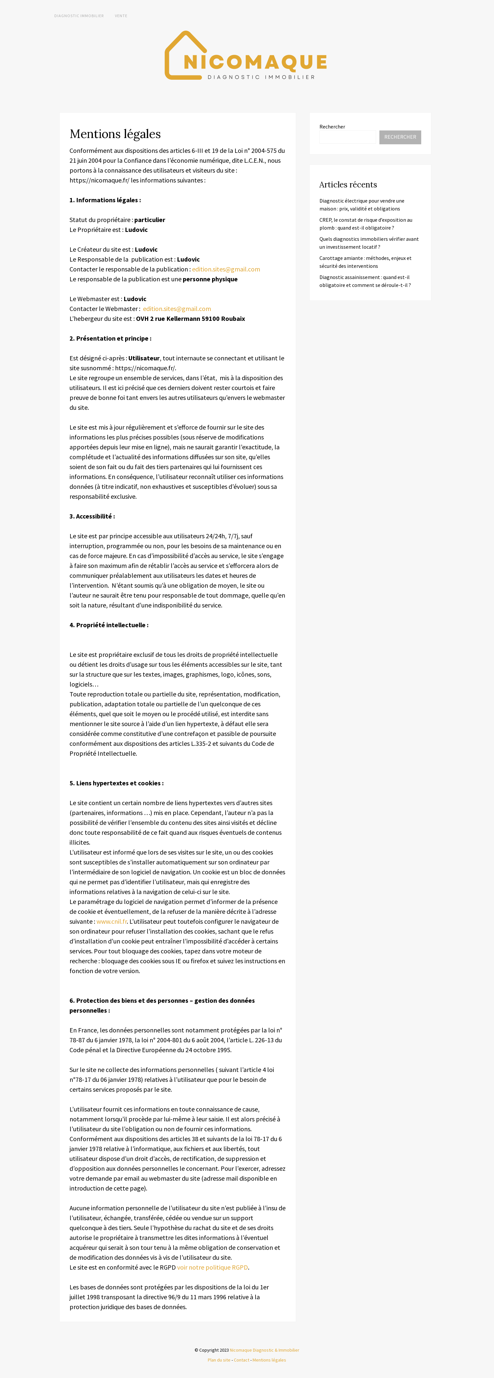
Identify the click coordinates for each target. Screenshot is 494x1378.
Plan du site (219, 1360)
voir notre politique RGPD (212, 1267)
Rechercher (332, 126)
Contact (241, 1360)
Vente (121, 15)
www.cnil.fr (111, 921)
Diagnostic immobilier (79, 15)
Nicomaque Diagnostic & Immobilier (264, 1350)
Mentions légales (269, 1360)
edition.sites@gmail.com (226, 269)
